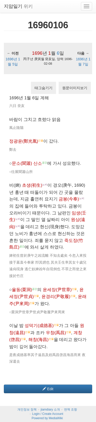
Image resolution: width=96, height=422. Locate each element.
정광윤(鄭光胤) (23, 141)
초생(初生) (32, 185)
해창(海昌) (38, 339)
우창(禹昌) (56, 332)
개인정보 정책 (27, 409)
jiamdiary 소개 (50, 409)
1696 (37, 53)
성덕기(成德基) (39, 325)
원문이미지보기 (74, 88)
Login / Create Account (47, 414)
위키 (18, 6)
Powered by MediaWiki (47, 418)
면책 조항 (70, 409)
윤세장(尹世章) (57, 289)
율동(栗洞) (22, 289)
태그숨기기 (43, 88)
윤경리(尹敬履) (55, 296)
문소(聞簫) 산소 (27, 163)
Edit (47, 389)
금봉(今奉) (69, 199)
